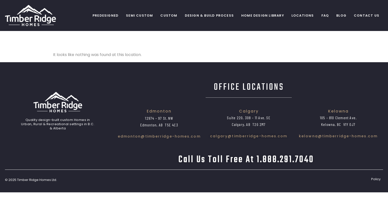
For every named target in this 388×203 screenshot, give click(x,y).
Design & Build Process (209, 15)
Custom (168, 15)
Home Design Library (262, 15)
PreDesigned (106, 15)
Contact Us (366, 15)
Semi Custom (139, 15)
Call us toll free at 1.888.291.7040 (246, 170)
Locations (302, 15)
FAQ (325, 15)
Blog (341, 15)
